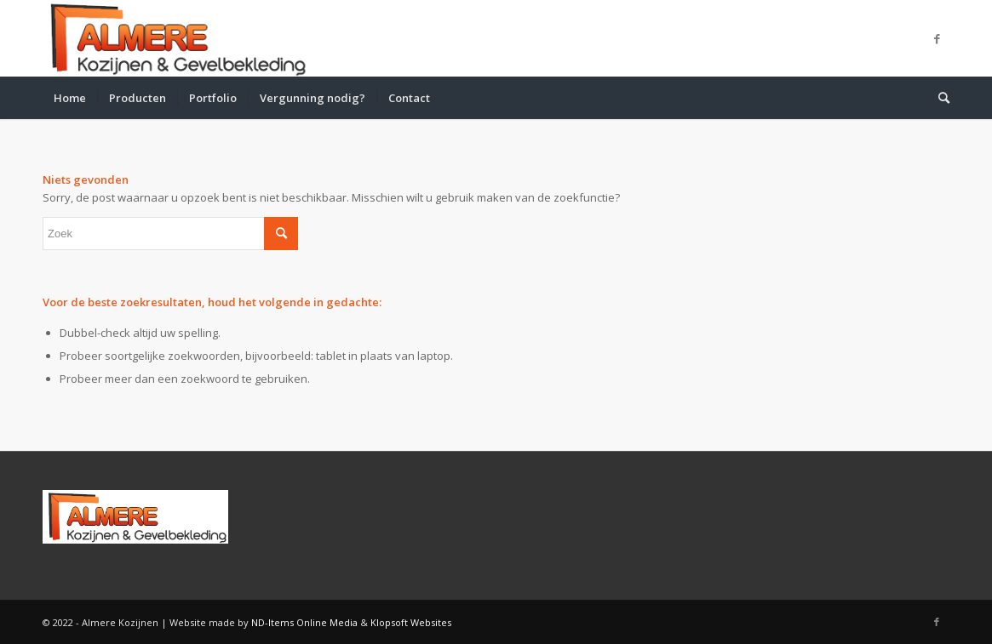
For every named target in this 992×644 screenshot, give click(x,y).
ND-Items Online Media (304, 622)
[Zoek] (938, 98)
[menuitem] (70, 98)
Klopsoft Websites (410, 622)
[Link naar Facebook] (936, 38)
